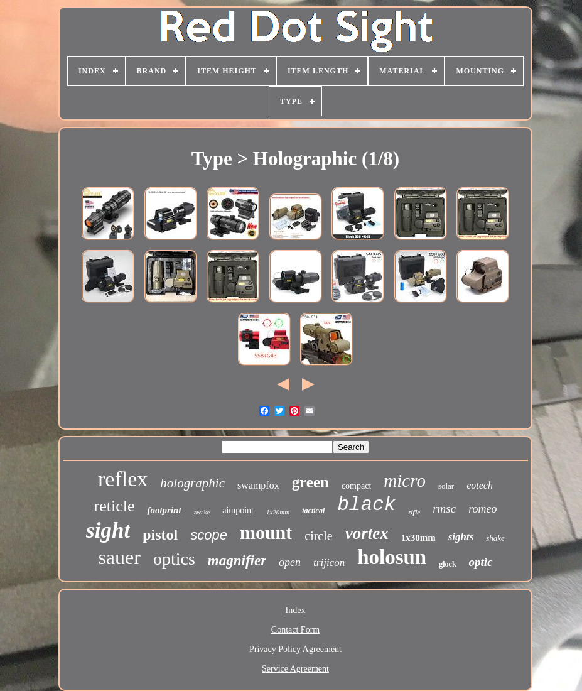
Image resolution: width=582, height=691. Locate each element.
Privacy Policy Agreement (295, 649)
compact (356, 486)
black (366, 505)
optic (481, 562)
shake (495, 538)
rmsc (444, 508)
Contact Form (295, 629)
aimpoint (238, 510)
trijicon (329, 563)
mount (266, 532)
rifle (414, 512)
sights (461, 537)
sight (108, 530)
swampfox (258, 485)
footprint (164, 510)
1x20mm (277, 512)
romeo (482, 509)
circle (318, 536)
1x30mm (418, 538)
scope (208, 535)
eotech (479, 485)
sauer (119, 557)
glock (447, 564)
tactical (313, 510)
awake (202, 512)
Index (296, 610)
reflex (123, 479)
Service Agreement (295, 668)
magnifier (237, 561)
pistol (160, 534)
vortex (367, 533)
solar (446, 486)
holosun (391, 557)
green (310, 482)
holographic (192, 483)
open (290, 562)
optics (174, 559)
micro (405, 481)
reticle (114, 506)
